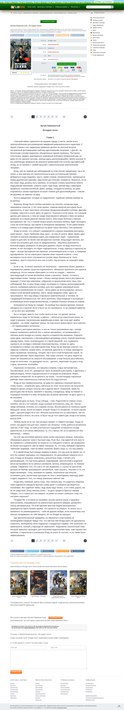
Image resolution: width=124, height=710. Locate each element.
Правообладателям (91, 695)
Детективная (39, 687)
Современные (65, 691)
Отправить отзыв (16, 672)
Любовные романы (61, 7)
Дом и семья (96, 37)
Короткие (63, 685)
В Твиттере (32, 35)
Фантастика (74, 7)
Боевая (37, 683)
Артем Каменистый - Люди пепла (19, 597)
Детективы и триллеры (44, 7)
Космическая (39, 689)
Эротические (64, 693)
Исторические (14, 689)
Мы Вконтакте (78, 35)
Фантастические (65, 687)
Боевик (12, 683)
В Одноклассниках (64, 35)
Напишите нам (69, 76)
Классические (14, 691)
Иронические (14, 687)
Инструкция (74, 79)
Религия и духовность (98, 42)
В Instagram (47, 35)
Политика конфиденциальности (95, 697)
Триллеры (13, 695)
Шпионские (13, 697)
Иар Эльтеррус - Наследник (39, 596)
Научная (37, 691)
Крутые (12, 693)
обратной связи (62, 707)
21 (64, 116)
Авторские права (49, 21)
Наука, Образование (98, 25)
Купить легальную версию (66, 64)
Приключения (96, 32)
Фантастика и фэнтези (98, 17)
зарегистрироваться (29, 628)
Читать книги (31, 7)
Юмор (94, 50)
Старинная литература (99, 47)
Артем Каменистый (53, 44)
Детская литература (98, 35)
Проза (94, 30)
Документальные (97, 27)
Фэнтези (37, 697)
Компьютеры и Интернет (99, 52)
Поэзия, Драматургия (98, 55)
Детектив (12, 685)
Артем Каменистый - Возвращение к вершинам (58, 597)
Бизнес (95, 40)
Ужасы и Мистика (40, 695)
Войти (99, 1)
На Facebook (17, 35)
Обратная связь (90, 699)
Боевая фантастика (53, 52)
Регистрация (108, 1)
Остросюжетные (65, 689)
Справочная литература (99, 45)
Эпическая (38, 699)
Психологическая (40, 693)
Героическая (39, 685)
